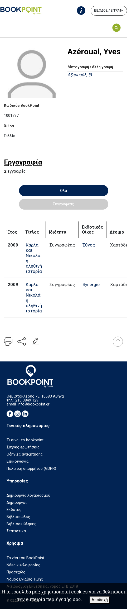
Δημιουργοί (17, 502)
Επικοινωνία (17, 461)
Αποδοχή (100, 600)
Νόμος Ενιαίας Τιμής (25, 579)
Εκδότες (14, 509)
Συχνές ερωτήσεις (23, 447)
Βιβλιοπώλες (18, 517)
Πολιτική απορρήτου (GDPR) (31, 468)
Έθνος (88, 245)
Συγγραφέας (63, 204)
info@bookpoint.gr (34, 404)
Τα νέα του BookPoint (25, 558)
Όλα (63, 190)
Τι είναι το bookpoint (25, 440)
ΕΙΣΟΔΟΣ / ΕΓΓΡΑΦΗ (109, 10)
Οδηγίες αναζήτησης (25, 454)
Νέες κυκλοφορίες (23, 565)
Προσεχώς (16, 572)
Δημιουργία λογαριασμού (28, 495)
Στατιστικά (16, 531)
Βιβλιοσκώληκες (21, 524)
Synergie (91, 284)
